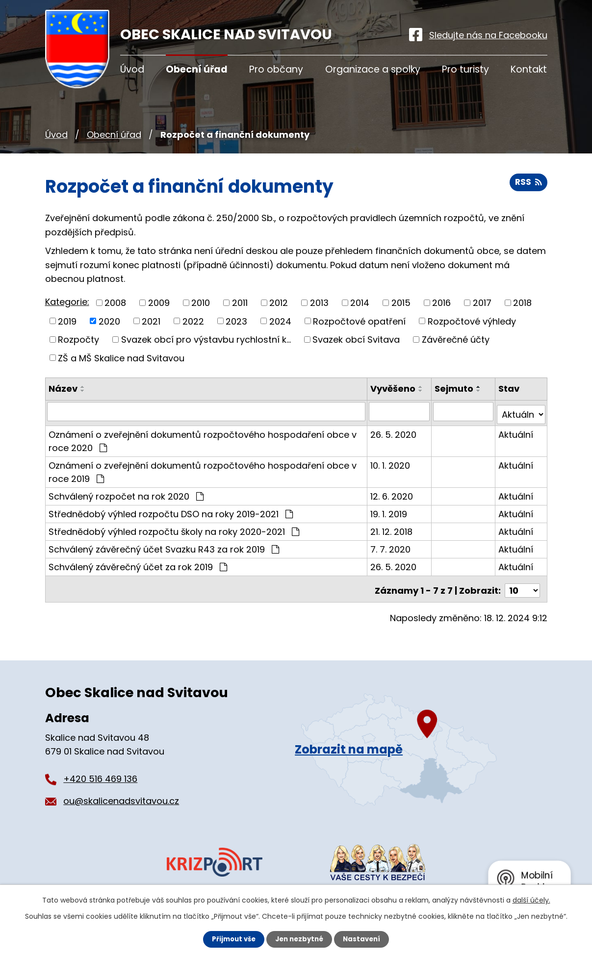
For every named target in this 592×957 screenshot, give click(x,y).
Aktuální (516, 431)
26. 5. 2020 (394, 431)
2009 (159, 303)
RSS (528, 185)
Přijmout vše (231, 939)
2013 (319, 303)
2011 (240, 303)
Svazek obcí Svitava (356, 339)
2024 (280, 321)
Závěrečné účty (455, 339)
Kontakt (529, 69)
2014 (359, 303)
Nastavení (365, 939)
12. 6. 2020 (392, 493)
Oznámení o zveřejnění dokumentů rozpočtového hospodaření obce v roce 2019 (203, 468)
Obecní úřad (114, 134)
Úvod (56, 134)
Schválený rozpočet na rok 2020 (126, 493)
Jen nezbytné (300, 939)
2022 (193, 321)
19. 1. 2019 (389, 510)
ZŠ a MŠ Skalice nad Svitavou (121, 358)
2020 (109, 321)
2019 (67, 321)
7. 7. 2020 (391, 546)
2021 (151, 321)
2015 (401, 303)
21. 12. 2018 (392, 528)
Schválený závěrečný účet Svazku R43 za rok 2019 (164, 546)
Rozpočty (78, 339)
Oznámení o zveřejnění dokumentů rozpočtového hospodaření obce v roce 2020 (203, 438)
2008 (115, 303)
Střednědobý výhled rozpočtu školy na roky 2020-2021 (174, 528)
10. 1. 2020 (391, 462)
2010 (200, 303)
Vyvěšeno (393, 388)
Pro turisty (465, 69)
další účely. (531, 900)
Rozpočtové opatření (359, 321)
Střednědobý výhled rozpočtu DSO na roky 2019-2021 (171, 510)
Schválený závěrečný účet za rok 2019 (138, 563)
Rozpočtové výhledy (472, 321)
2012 (278, 303)
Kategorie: (67, 302)
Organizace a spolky (372, 69)
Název (63, 388)
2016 (441, 303)
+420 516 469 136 (100, 772)
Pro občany (276, 69)
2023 (236, 321)
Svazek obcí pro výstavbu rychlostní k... (206, 339)
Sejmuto (455, 388)
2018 (522, 303)
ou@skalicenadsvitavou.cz (121, 794)
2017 (482, 303)
